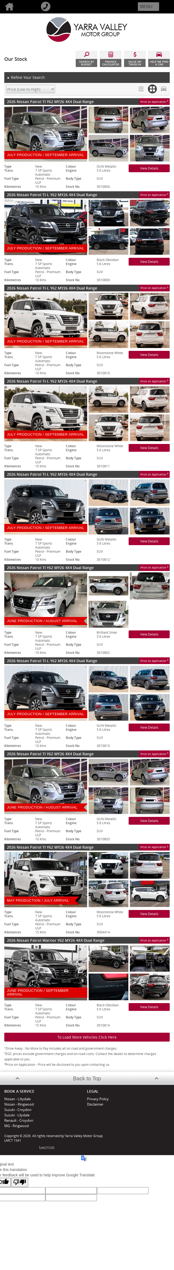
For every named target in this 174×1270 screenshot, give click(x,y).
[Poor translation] (19, 1182)
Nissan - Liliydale (17, 1098)
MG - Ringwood (16, 1125)
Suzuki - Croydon (17, 1109)
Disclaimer (95, 1104)
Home (18, 6)
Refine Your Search (26, 77)
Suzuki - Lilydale (17, 1115)
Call (54, 6)
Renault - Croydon (18, 1120)
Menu (146, 6)
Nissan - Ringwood (19, 1104)
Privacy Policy (98, 1098)
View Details (149, 168)
